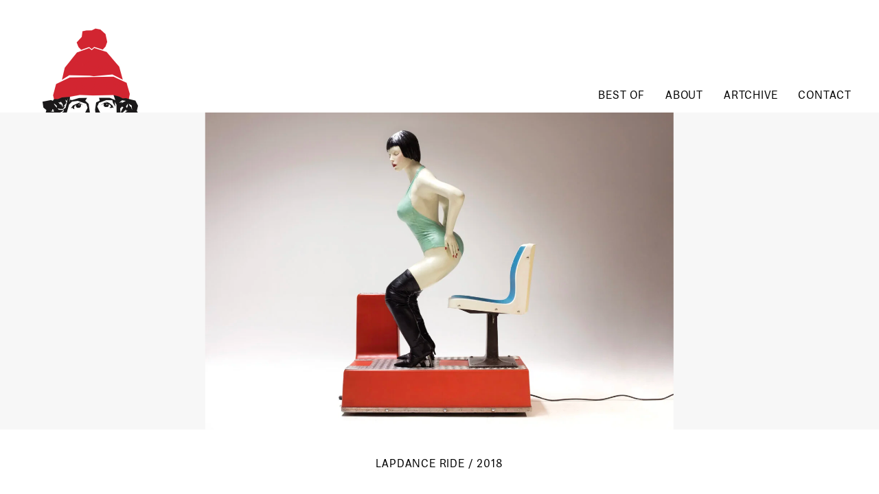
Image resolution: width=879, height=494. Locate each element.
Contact (825, 95)
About (684, 95)
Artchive (750, 95)
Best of (621, 95)
